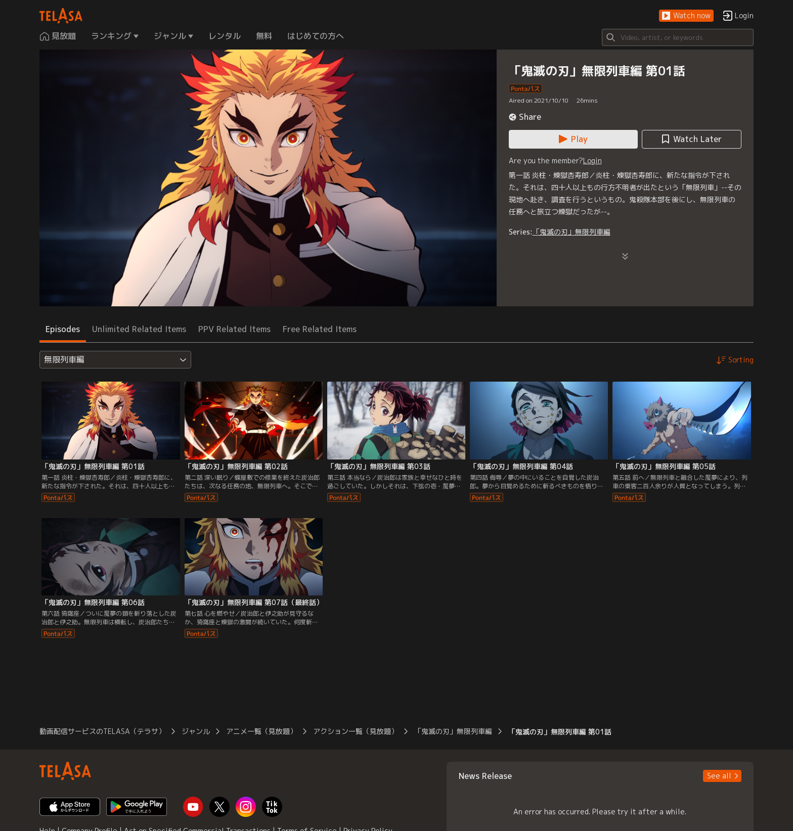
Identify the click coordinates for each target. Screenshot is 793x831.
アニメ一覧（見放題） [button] (261, 731)
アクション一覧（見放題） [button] (355, 731)
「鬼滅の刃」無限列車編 (571, 232)
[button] (686, 16)
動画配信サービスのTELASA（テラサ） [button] (102, 731)
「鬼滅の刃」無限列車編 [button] (453, 731)
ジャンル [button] (196, 731)
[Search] (678, 37)
